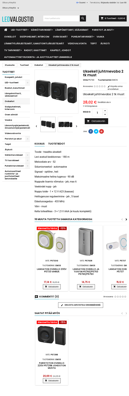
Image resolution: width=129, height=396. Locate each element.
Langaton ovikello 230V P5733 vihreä (52, 270)
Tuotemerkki (105, 80)
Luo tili (123, 2)
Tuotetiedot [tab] (56, 143)
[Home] (5, 29)
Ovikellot (10, 36)
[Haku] (64, 18)
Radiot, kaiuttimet (35, 50)
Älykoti (105, 43)
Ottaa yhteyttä (9, 2)
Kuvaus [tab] (40, 143)
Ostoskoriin (96, 121)
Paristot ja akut (102, 29)
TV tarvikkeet (12, 50)
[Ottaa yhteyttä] (11, 8)
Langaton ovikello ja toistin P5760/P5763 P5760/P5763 (86, 272)
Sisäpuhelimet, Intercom (34, 36)
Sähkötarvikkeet (41, 29)
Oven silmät (60, 36)
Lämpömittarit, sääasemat (71, 29)
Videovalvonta (77, 43)
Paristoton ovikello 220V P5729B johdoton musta (86, 365)
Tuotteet (8, 72)
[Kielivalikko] (82, 2)
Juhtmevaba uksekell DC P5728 (51, 364)
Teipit (93, 43)
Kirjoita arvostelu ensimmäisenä (80, 305)
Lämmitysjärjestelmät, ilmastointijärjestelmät (34, 43)
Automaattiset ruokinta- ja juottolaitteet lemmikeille (38, 57)
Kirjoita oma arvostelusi (115, 88)
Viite (85, 80)
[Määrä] (97, 113)
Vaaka (100, 36)
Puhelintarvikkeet (82, 36)
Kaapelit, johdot (60, 50)
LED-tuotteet (19, 29)
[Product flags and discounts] (52, 229)
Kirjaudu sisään (108, 2)
